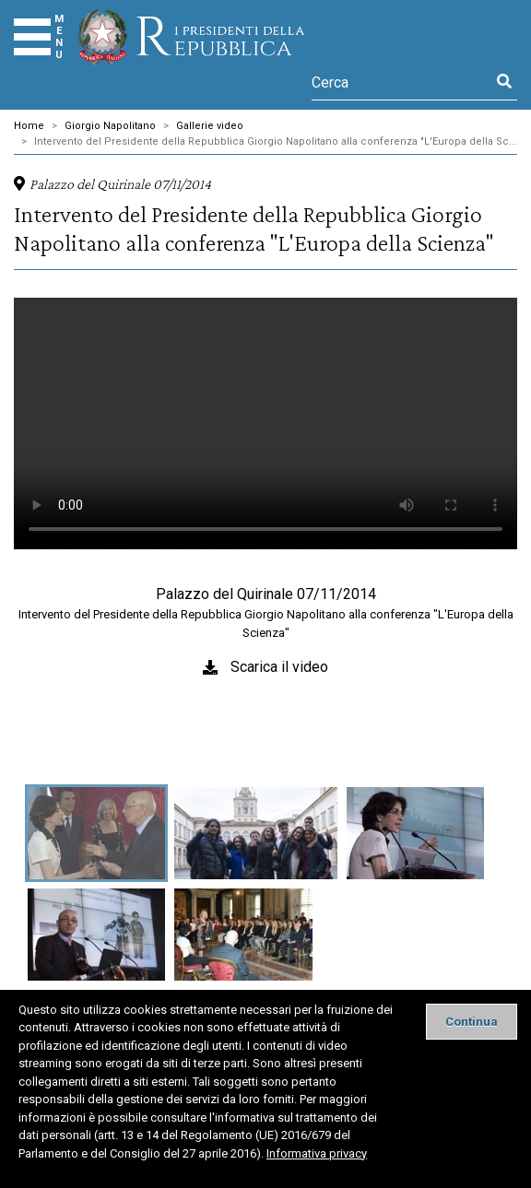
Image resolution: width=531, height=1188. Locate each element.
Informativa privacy (316, 1153)
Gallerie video (209, 126)
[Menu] (32, 36)
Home (29, 126)
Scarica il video (279, 667)
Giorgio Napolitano (110, 126)
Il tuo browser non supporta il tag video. (265, 423)
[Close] (471, 1022)
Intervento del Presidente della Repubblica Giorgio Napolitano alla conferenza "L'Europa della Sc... (275, 141)
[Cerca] (401, 82)
